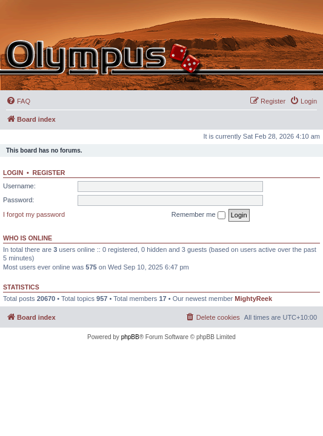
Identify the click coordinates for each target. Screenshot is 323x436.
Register (49, 172)
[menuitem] (18, 101)
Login (13, 172)
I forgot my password (34, 214)
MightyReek (253, 298)
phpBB (130, 337)
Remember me (198, 215)
